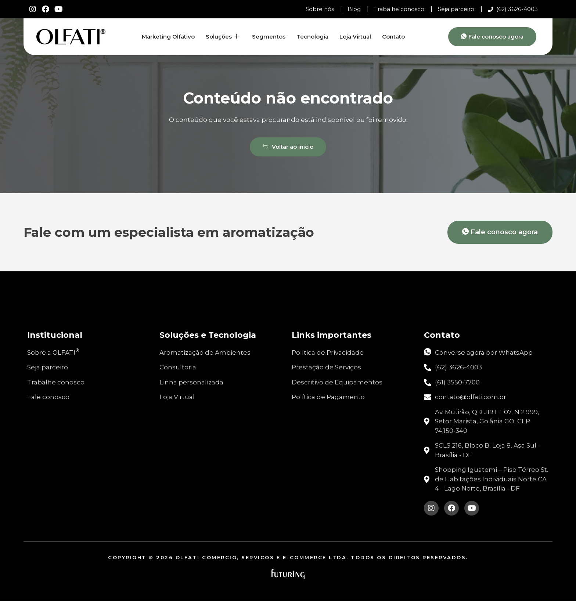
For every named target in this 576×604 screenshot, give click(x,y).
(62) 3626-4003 (513, 9)
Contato (393, 36)
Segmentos (268, 36)
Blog (354, 9)
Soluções (222, 36)
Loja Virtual (355, 36)
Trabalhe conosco (399, 9)
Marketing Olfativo (168, 36)
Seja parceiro (456, 9)
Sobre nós (320, 9)
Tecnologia (312, 36)
